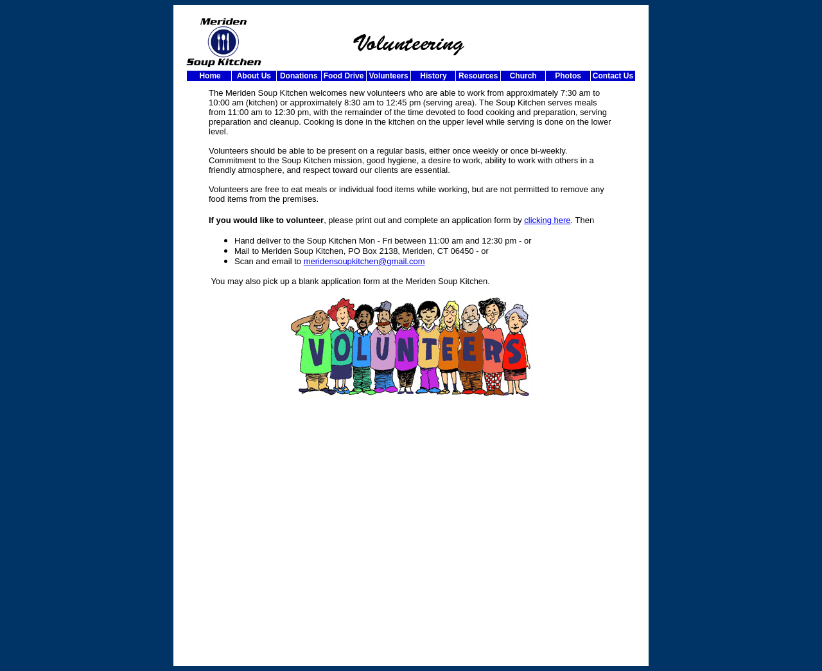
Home (209, 75)
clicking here (547, 220)
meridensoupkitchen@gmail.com (364, 261)
